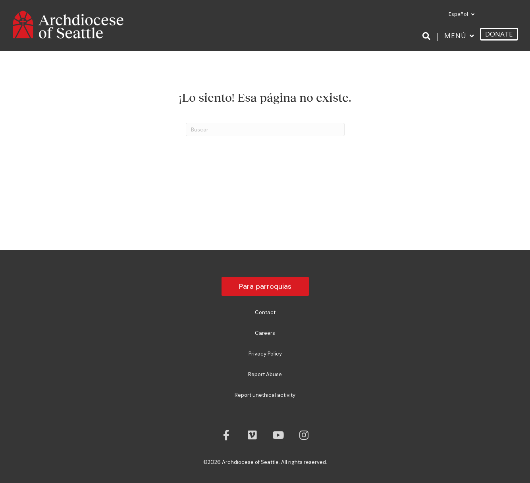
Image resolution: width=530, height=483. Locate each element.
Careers (265, 333)
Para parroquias (265, 286)
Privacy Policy (265, 353)
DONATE (499, 34)
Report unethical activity (265, 395)
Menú (455, 35)
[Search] (428, 36)
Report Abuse (265, 374)
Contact (265, 312)
